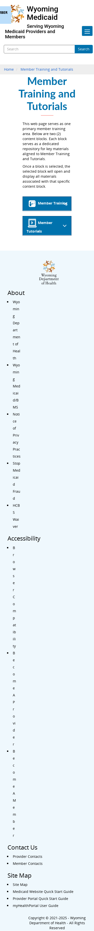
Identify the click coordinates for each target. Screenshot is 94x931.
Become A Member (14, 793)
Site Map (20, 884)
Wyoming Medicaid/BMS (16, 386)
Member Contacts (28, 863)
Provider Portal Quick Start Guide (40, 898)
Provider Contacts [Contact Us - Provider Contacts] (27, 856)
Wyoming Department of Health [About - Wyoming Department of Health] (16, 329)
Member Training (48, 205)
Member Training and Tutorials (47, 69)
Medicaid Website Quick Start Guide (43, 891)
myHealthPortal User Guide (35, 905)
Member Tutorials (47, 226)
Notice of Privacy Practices (17, 435)
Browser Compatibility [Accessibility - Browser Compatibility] (14, 596)
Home (9, 69)
